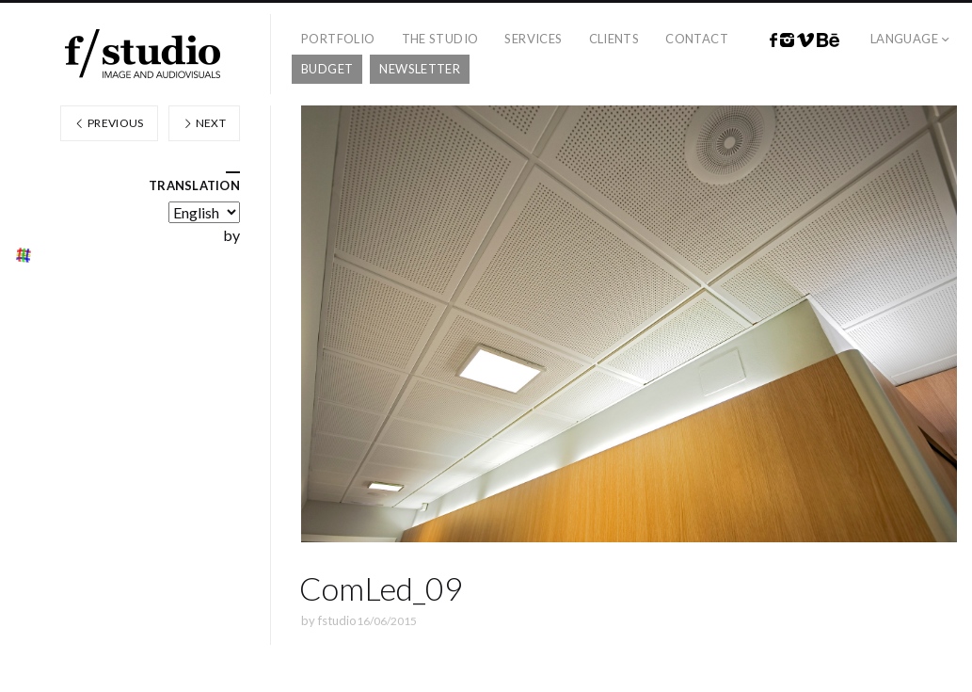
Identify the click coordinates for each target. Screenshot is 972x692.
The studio (440, 38)
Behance (828, 40)
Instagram (787, 40)
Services (533, 38)
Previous (109, 123)
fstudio (337, 620)
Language (904, 38)
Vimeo (805, 40)
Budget (327, 68)
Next (204, 123)
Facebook (773, 40)
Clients (614, 38)
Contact (696, 38)
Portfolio (338, 38)
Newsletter (419, 68)
